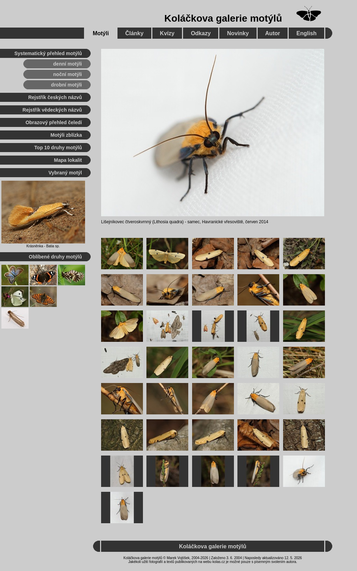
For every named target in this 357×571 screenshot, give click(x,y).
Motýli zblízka (66, 135)
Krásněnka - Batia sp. (43, 246)
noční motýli (67, 74)
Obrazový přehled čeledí (53, 122)
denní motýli (67, 64)
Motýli (101, 33)
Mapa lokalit (68, 160)
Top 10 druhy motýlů (58, 147)
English (306, 33)
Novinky (238, 33)
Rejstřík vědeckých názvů (52, 110)
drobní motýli (66, 85)
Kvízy (167, 33)
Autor (272, 33)
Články (134, 33)
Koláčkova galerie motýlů (223, 18)
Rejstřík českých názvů (55, 97)
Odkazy (201, 33)
